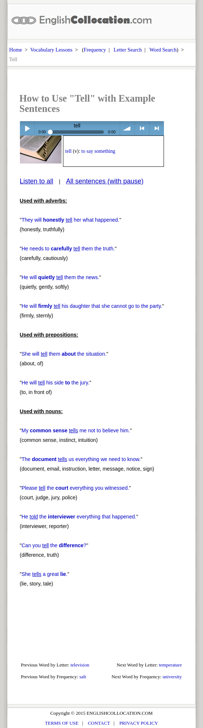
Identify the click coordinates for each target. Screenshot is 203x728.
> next (157, 128)
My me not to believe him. (75, 430)
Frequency (95, 50)
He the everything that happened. (78, 517)
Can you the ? (53, 545)
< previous (142, 128)
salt (82, 676)
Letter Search (127, 50)
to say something (98, 151)
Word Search (162, 50)
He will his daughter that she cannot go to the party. (91, 306)
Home (15, 50)
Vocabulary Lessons (51, 50)
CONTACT (99, 723)
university (172, 676)
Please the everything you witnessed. (75, 488)
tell (68, 151)
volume (127, 128)
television (79, 665)
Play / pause (27, 128)
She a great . (44, 574)
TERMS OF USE (61, 723)
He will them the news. (60, 277)
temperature (170, 665)
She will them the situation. (63, 354)
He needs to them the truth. (68, 249)
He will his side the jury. (55, 383)
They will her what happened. (70, 220)
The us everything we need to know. (80, 459)
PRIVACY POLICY (138, 723)
